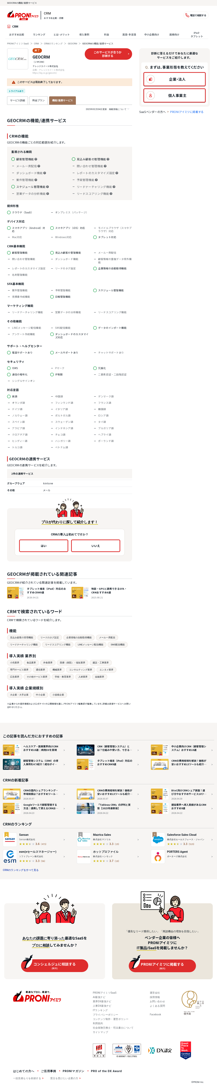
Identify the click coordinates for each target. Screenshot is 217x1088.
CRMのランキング (53, 43)
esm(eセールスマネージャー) (37, 851)
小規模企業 (58, 694)
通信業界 (40, 669)
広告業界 (14, 676)
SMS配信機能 (118, 644)
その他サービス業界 (37, 676)
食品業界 (31, 662)
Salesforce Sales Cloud (181, 834)
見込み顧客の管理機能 (21, 637)
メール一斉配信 (107, 637)
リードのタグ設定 (49, 637)
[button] (174, 79)
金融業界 (99, 676)
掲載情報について (107, 109)
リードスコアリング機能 (57, 644)
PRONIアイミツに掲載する (187, 112)
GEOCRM (72, 43)
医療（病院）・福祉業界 (72, 662)
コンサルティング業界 (80, 669)
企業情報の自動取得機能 (79, 637)
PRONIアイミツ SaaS (18, 43)
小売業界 (14, 662)
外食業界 (48, 662)
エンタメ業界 (106, 669)
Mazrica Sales (102, 834)
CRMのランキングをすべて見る (21, 870)
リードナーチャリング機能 (24, 644)
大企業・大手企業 (19, 694)
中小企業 (40, 694)
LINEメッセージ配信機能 (90, 644)
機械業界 (57, 669)
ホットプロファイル (105, 851)
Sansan (23, 834)
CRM (36, 43)
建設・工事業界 (101, 662)
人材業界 (83, 676)
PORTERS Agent (177, 851)
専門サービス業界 (19, 669)
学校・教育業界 (63, 676)
